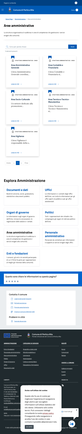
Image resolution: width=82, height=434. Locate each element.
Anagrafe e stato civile (30, 349)
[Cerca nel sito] (77, 10)
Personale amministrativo (12, 352)
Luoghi (64, 375)
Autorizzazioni (27, 358)
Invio (72, 46)
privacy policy (48, 413)
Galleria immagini (67, 368)
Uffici (5, 365)
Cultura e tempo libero (30, 362)
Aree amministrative (10, 355)
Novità (64, 343)
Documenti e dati (9, 368)
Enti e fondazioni (9, 349)
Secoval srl (62, 427)
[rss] (63, 385)
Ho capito (29, 427)
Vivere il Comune (68, 362)
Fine (26, 162)
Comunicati (65, 352)
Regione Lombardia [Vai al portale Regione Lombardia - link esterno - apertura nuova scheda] (10, 3)
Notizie (64, 355)
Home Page (9, 19)
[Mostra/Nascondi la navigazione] (2, 9)
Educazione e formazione (31, 365)
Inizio (9, 162)
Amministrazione (20, 19)
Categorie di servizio (31, 343)
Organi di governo (9, 362)
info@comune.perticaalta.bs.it (13, 409)
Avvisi (63, 349)
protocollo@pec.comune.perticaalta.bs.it (16, 403)
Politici (6, 358)
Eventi (64, 372)
